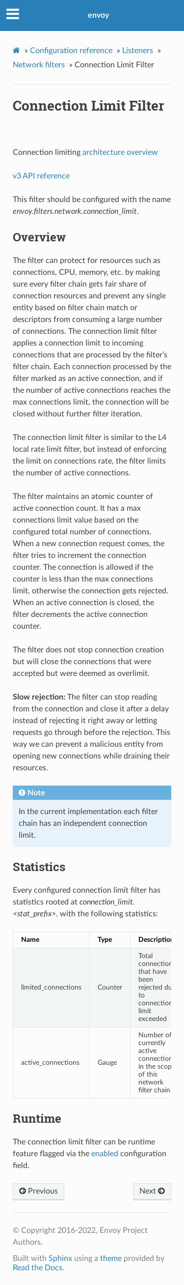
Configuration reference (71, 51)
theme (111, 1258)
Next (152, 1191)
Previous (38, 1191)
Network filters (39, 65)
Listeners (137, 51)
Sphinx (60, 1258)
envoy (98, 15)
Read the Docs (37, 1268)
